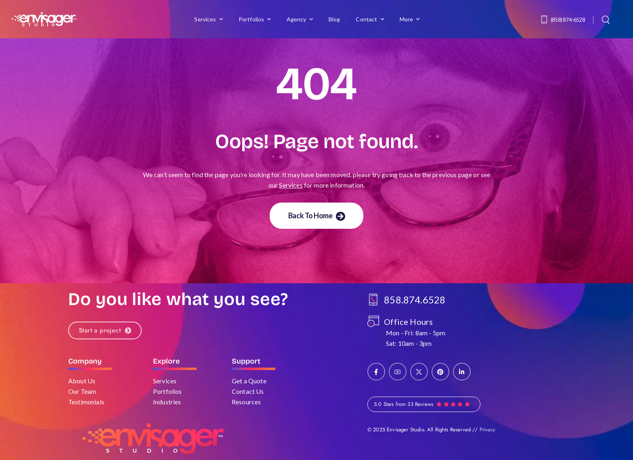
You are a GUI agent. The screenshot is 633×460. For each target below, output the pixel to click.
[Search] (607, 19)
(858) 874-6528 (568, 19)
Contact (366, 19)
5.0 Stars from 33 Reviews (403, 404)
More (406, 19)
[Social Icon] (376, 372)
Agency (296, 19)
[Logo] (44, 19)
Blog (334, 19)
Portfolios (251, 19)
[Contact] (545, 19)
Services (205, 19)
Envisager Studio (405, 429)
